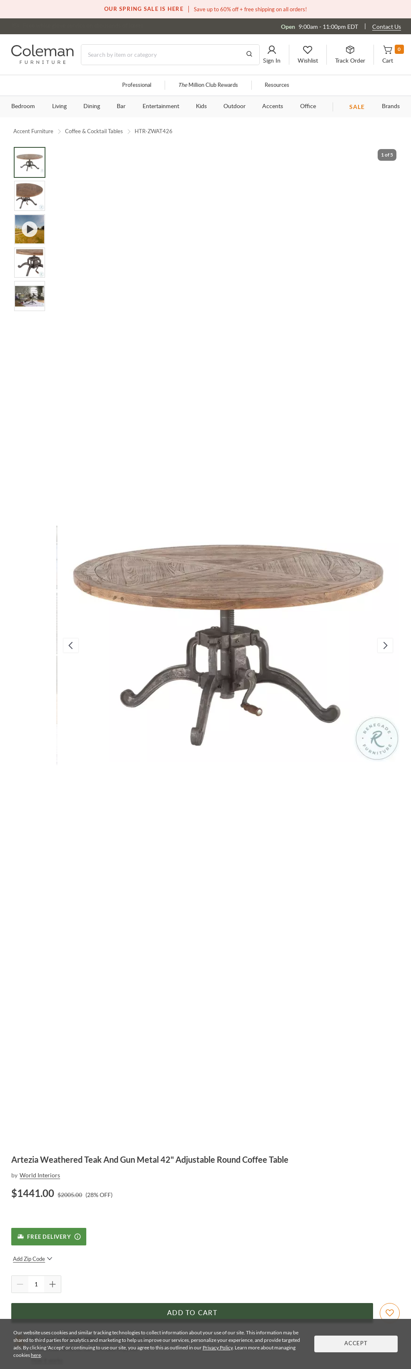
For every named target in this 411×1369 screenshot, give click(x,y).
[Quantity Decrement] (20, 1284)
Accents (272, 106)
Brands (391, 106)
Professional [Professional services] (136, 85)
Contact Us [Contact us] (386, 26)
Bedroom (23, 106)
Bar (121, 106)
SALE (357, 106)
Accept (356, 1343)
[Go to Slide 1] (29, 162)
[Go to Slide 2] (29, 196)
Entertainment (161, 106)
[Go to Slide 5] (29, 296)
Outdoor (234, 106)
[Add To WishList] (390, 1313)
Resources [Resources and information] (277, 85)
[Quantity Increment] (52, 1284)
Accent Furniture (33, 131)
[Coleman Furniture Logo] (42, 61)
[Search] (170, 55)
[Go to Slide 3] (29, 229)
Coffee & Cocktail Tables (94, 131)
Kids (201, 106)
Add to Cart (192, 1313)
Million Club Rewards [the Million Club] (208, 85)
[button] (272, 55)
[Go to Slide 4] (29, 263)
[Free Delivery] (48, 1236)
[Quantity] (36, 1284)
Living (59, 106)
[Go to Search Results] (249, 54)
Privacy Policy (218, 1347)
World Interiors (40, 1175)
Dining (91, 106)
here (36, 1355)
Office (308, 106)
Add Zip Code (33, 1258)
